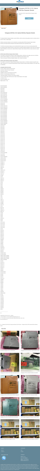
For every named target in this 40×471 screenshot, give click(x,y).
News (21, 450)
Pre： (1, 324)
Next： (21, 324)
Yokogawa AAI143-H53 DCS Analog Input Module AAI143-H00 (11, 324)
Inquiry (29, 18)
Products (22, 451)
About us (2, 450)
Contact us (2, 451)
